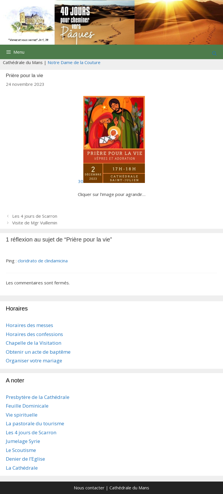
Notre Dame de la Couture (74, 62)
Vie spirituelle (21, 414)
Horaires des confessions (34, 334)
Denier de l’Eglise (25, 458)
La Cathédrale (22, 467)
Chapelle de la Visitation (33, 342)
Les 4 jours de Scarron (34, 216)
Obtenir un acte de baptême (38, 351)
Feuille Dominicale (27, 405)
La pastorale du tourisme (35, 423)
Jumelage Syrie (23, 441)
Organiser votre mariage (34, 360)
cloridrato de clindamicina (43, 261)
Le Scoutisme (21, 450)
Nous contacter (89, 488)
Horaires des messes (29, 325)
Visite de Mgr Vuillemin (34, 223)
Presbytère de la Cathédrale (37, 397)
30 (111, 181)
